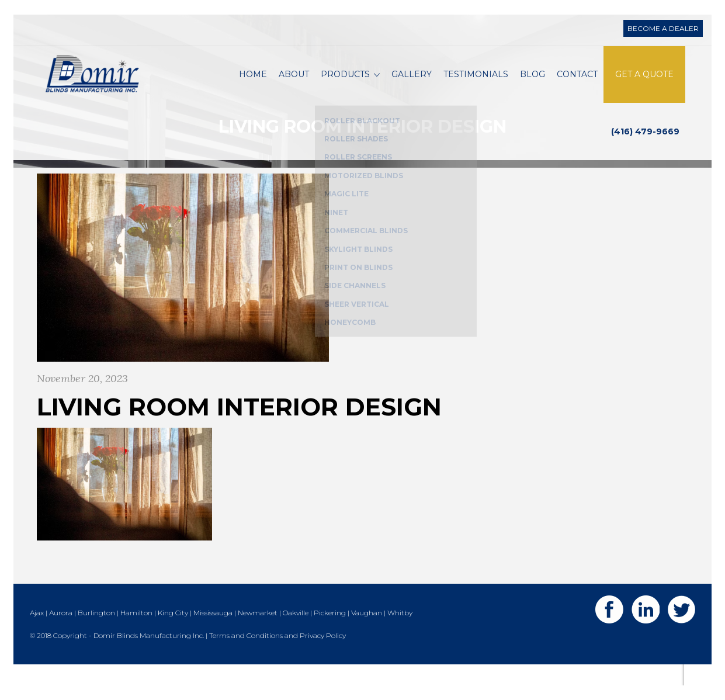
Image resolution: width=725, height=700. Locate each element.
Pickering (330, 634)
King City (173, 634)
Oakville (295, 634)
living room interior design (239, 428)
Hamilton (136, 634)
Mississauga (213, 634)
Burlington (96, 634)
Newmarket (257, 634)
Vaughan (366, 634)
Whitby (399, 634)
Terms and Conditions (246, 657)
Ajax (37, 634)
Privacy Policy (323, 657)
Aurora (60, 634)
